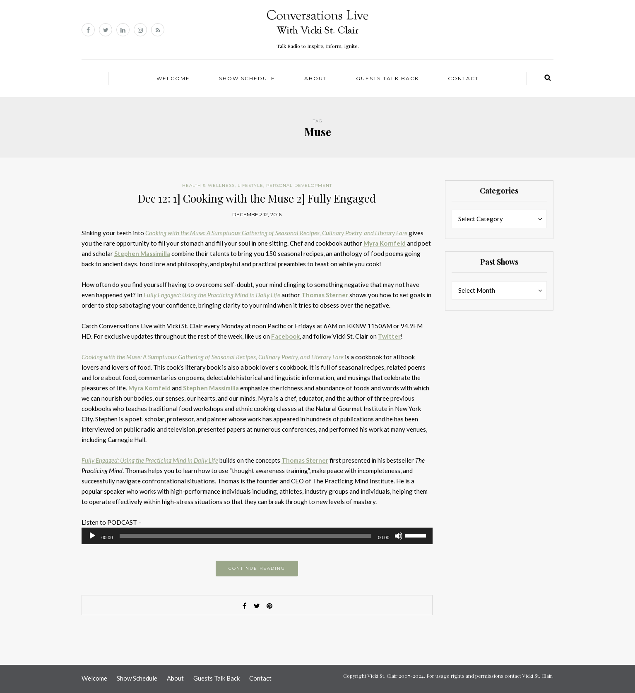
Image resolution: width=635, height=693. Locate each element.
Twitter (389, 336)
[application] (257, 536)
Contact (463, 78)
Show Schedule (247, 78)
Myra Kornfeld (384, 243)
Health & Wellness (208, 185)
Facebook (285, 336)
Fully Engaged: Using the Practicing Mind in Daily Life (212, 295)
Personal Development (299, 185)
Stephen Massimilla (142, 253)
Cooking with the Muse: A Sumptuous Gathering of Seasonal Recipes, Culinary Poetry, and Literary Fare (276, 233)
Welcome (173, 78)
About (315, 78)
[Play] (92, 536)
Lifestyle (250, 185)
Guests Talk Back (387, 78)
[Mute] (398, 536)
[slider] (245, 536)
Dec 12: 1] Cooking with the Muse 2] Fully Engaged (257, 198)
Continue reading (257, 568)
